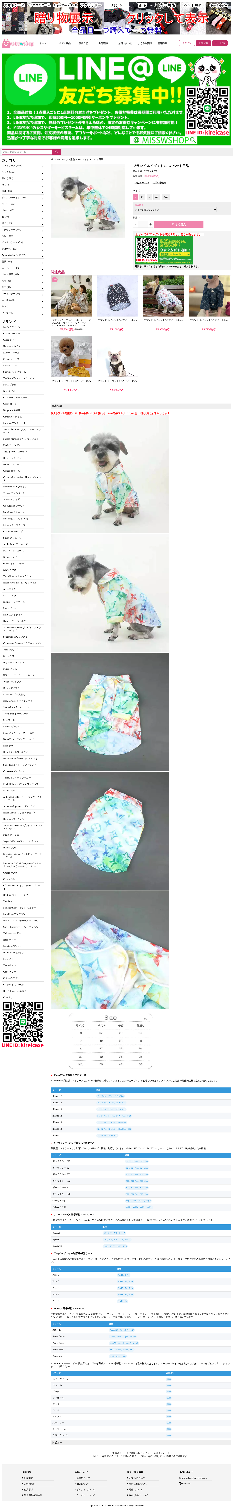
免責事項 (28, 1489)
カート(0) (220, 43)
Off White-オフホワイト (15, 506)
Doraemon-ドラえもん (14, 694)
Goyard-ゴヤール (11, 471)
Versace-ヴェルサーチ (14, 493)
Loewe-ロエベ (10, 365)
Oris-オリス (9, 997)
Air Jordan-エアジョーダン (16, 544)
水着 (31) (6, 281)
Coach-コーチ (10, 404)
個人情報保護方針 (33, 1495)
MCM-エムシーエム (13, 464)
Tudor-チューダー (12, 933)
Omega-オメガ (10, 873)
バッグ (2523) (8, 172)
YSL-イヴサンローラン (15, 451)
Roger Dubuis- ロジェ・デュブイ (19, 812)
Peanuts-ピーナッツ (13, 726)
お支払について (137, 1478)
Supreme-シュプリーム (14, 372)
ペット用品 (69, 159)
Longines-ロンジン (12, 946)
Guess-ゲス (8, 656)
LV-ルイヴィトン (12, 327)
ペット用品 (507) (10, 274)
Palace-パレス (10, 669)
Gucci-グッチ (9, 340)
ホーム (42, 43)
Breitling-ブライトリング (15, 895)
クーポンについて (85, 1495)
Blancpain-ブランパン (14, 819)
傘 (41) (5, 306)
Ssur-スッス (9, 720)
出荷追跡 (103, 43)
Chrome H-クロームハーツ (16, 397)
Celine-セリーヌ (11, 359)
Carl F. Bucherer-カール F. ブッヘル (20, 927)
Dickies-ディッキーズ (14, 602)
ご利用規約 (29, 1484)
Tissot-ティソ (9, 965)
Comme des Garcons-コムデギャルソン (22, 643)
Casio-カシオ (9, 972)
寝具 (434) (7, 261)
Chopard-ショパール (13, 984)
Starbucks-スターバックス (16, 707)
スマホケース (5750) (12, 165)
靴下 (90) (6, 287)
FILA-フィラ (9, 595)
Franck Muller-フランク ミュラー (19, 908)
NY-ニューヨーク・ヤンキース (19, 675)
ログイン (186, 43)
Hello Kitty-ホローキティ (15, 752)
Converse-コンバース (13, 771)
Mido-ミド (8, 959)
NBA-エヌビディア (13, 615)
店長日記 (83, 43)
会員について (83, 1478)
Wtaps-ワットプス (12, 681)
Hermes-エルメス (11, 346)
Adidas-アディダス (12, 499)
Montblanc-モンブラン (14, 914)
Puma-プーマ (9, 608)
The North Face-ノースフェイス (19, 378)
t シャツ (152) (8, 210)
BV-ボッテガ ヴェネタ (14, 621)
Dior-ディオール (11, 352)
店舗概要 (162, 43)
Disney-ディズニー (12, 688)
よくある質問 (145, 43)
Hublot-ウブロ (10, 847)
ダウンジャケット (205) (14, 197)
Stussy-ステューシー (13, 538)
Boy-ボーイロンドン (13, 662)
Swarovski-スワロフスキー (16, 637)
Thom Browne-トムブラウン (17, 576)
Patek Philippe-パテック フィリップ (21, 784)
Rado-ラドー (9, 940)
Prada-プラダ (9, 384)
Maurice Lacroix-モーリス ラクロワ (20, 920)
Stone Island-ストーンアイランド (19, 765)
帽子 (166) (7, 223)
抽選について (83, 1484)
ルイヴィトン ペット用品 (90, 159)
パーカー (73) (8, 204)
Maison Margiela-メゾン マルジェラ (21, 439)
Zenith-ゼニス (10, 901)
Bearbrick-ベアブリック (15, 486)
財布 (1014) (7, 178)
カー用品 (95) (8, 300)
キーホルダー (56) (11, 293)
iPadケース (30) (9, 249)
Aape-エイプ (9, 589)
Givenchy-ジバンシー (13, 563)
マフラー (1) (8, 313)
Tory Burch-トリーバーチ (15, 713)
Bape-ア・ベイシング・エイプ (18, 739)
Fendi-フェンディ (12, 445)
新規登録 (203, 43)
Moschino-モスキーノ (14, 512)
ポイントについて (85, 1489)
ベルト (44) (7, 236)
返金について (136, 1489)
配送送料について (138, 1484)
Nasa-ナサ (8, 746)
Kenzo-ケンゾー (11, 557)
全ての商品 (65, 43)
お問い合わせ (125, 43)
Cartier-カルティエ (12, 417)
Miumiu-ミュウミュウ (14, 525)
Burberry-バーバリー (13, 458)
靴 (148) (6, 185)
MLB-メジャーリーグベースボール (21, 733)
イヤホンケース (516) (12, 242)
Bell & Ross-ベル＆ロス (15, 991)
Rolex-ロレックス (12, 790)
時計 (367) (7, 191)
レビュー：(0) (142, 182)
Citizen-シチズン (11, 978)
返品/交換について (138, 1495)
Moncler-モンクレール (14, 423)
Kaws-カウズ (9, 570)
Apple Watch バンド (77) (13, 255)
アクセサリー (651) (11, 229)
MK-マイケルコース (13, 550)
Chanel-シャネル (11, 333)
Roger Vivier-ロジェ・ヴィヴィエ (20, 582)
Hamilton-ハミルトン (13, 952)
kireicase (186, 1483)
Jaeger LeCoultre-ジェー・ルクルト (20, 841)
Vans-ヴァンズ (10, 649)
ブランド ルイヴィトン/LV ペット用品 (117, 320)
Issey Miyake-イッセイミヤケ (17, 701)
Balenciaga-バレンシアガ (15, 518)
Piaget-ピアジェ (11, 835)
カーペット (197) (10, 268)
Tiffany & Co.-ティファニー (17, 778)
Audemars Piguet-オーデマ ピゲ (18, 806)
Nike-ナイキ (9, 391)
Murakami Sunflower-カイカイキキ (20, 758)
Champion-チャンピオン (15, 531)
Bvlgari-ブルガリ (11, 410)
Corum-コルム (10, 879)
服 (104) (6, 217)
